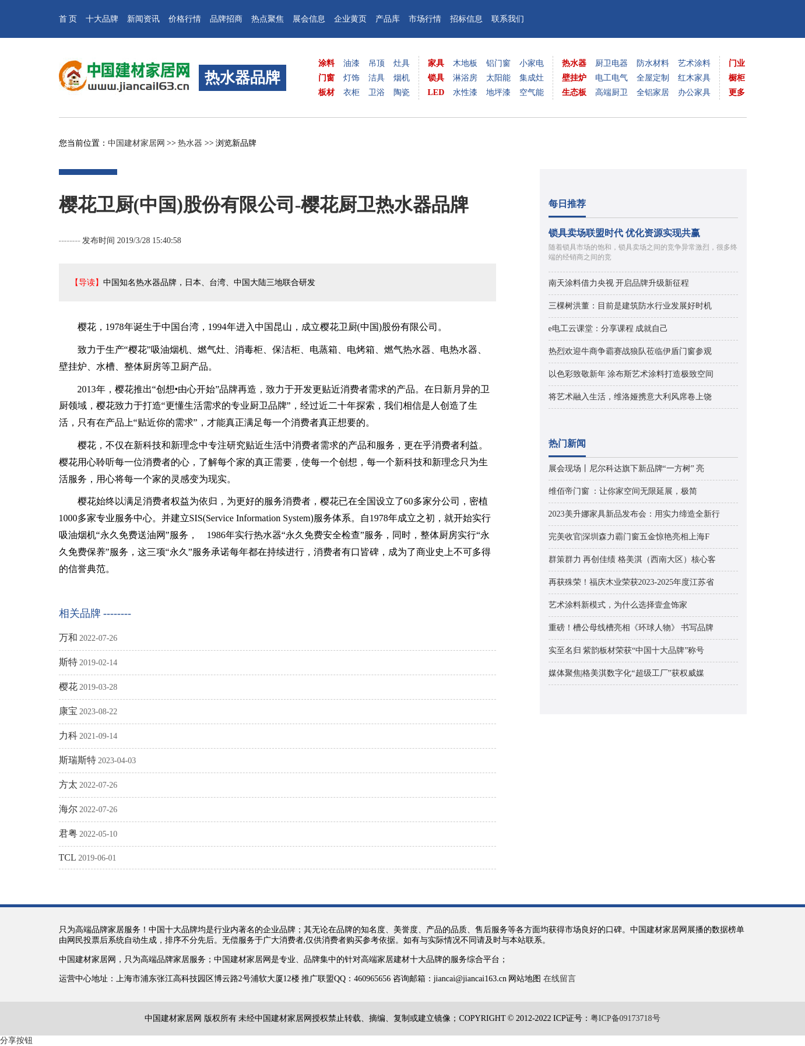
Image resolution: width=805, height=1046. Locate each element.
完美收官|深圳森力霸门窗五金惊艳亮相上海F (629, 536)
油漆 (351, 63)
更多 (737, 92)
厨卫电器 (611, 63)
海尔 (68, 809)
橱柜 (737, 77)
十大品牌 (102, 19)
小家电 (531, 63)
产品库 (387, 19)
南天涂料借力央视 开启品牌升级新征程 (619, 283)
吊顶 (376, 63)
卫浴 (376, 92)
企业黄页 (350, 19)
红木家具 (694, 77)
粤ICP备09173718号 (625, 1018)
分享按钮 (16, 1040)
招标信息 (466, 19)
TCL (67, 857)
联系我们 (507, 19)
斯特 (68, 662)
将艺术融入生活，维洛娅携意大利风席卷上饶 (630, 396)
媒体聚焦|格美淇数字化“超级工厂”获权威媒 (626, 673)
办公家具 (694, 92)
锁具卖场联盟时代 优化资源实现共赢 (624, 233)
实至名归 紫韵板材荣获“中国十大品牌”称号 (627, 650)
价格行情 (184, 19)
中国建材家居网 (136, 143)
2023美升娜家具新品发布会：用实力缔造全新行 (634, 514)
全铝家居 (653, 92)
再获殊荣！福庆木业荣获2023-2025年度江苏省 (632, 582)
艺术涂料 (694, 63)
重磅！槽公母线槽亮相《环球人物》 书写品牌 (631, 627)
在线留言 (559, 978)
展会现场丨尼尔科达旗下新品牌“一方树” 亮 (627, 468)
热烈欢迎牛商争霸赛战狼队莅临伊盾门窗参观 (630, 351)
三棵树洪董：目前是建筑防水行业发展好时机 (630, 305)
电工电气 (611, 77)
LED (436, 92)
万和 (68, 638)
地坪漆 (498, 92)
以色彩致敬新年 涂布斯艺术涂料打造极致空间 (631, 374)
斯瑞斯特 (77, 760)
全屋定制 (653, 77)
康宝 (68, 711)
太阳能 (498, 77)
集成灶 (531, 77)
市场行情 (425, 19)
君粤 (68, 833)
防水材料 (653, 63)
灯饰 (351, 77)
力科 (68, 735)
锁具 (436, 77)
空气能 (531, 92)
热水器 (574, 63)
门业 (737, 63)
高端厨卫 (611, 92)
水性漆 (465, 92)
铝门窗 (498, 63)
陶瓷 (401, 92)
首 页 (68, 19)
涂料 (326, 63)
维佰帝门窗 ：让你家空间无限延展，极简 (623, 491)
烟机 (401, 77)
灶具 (401, 63)
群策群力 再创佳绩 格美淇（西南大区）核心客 (632, 559)
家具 (436, 63)
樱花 (68, 687)
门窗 (326, 77)
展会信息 (309, 19)
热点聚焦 (267, 19)
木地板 (465, 63)
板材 (326, 92)
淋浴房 (465, 77)
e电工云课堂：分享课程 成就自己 (609, 328)
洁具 (376, 77)
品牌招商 (226, 19)
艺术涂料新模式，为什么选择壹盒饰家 (618, 605)
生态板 (574, 92)
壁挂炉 (574, 77)
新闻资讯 (143, 19)
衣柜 (351, 92)
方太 (68, 784)
